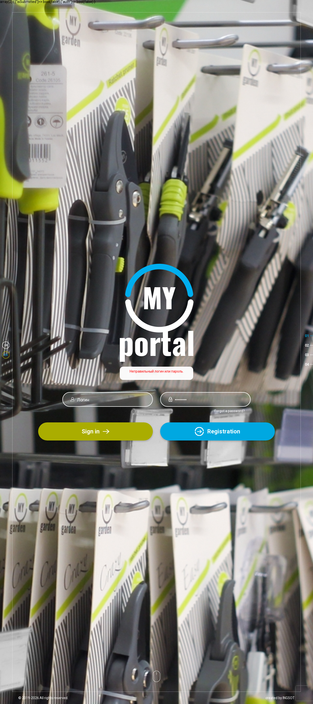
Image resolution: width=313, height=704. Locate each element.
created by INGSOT (280, 698)
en (6, 355)
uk (6, 345)
